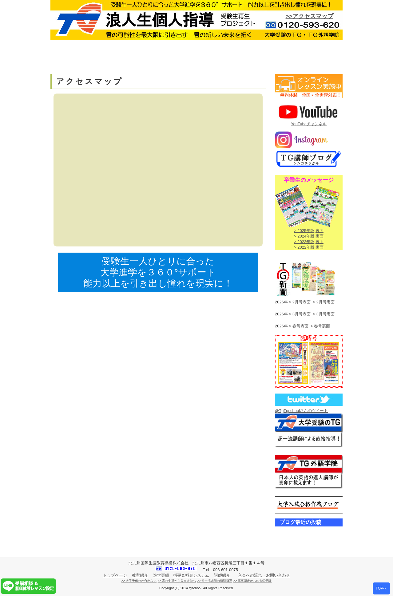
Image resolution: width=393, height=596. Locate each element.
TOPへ (381, 588)
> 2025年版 (304, 230)
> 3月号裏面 (324, 314)
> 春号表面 (298, 326)
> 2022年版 (304, 247)
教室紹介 (140, 575)
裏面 (320, 230)
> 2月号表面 (300, 302)
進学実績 (161, 575)
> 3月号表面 (300, 314)
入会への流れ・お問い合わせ (264, 575)
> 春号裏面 (321, 326)
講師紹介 (222, 575)
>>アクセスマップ (309, 16)
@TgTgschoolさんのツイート (301, 410)
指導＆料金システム (191, 575)
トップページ (115, 575)
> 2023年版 (304, 241)
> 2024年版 (304, 236)
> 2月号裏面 (324, 302)
